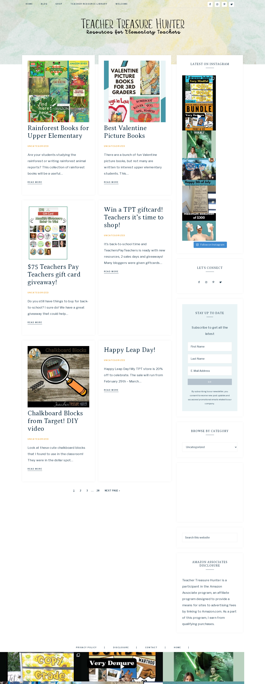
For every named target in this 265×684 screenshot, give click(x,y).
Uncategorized (38, 146)
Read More (35, 182)
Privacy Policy (132, 644)
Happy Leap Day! (130, 349)
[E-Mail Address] (210, 288)
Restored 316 (160, 678)
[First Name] (210, 263)
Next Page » (112, 490)
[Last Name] (210, 276)
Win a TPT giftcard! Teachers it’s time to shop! (134, 217)
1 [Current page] (74, 490)
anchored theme (134, 678)
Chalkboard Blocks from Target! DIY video (55, 421)
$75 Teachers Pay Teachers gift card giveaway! (54, 274)
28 (98, 490)
